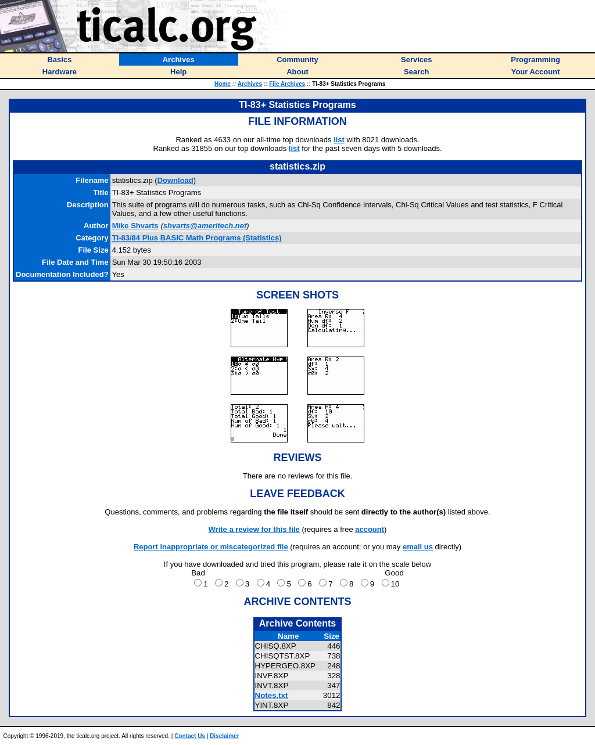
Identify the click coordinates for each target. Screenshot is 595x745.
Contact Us (189, 736)
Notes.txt (271, 695)
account (369, 529)
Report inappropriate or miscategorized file (211, 546)
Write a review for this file (254, 529)
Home (222, 84)
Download (175, 180)
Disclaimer (224, 736)
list (339, 139)
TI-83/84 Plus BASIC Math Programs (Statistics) (197, 237)
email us (418, 546)
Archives (250, 84)
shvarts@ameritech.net (204, 225)
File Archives (287, 84)
